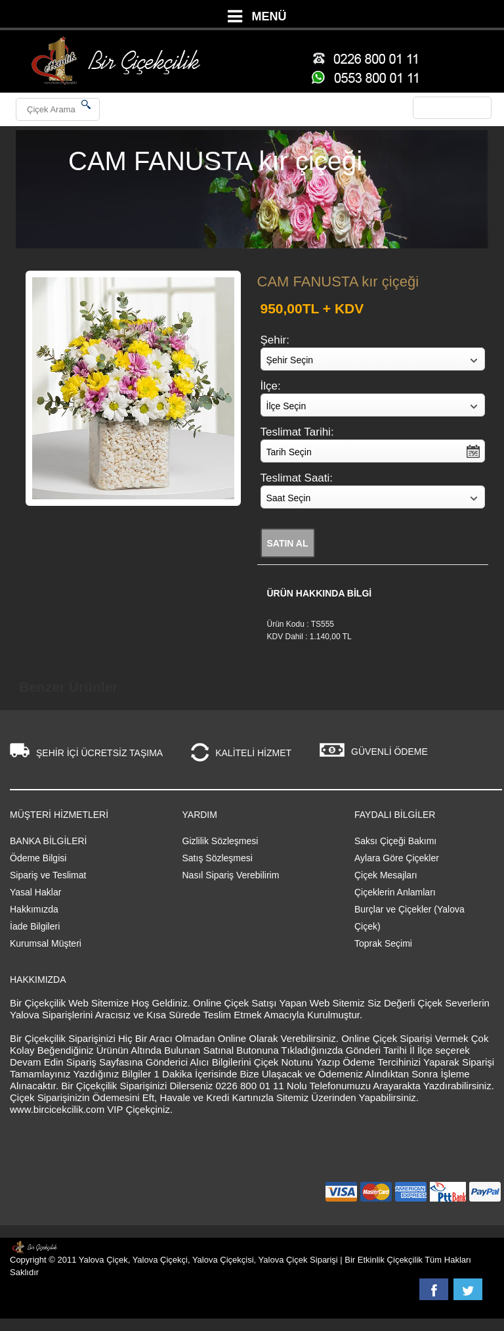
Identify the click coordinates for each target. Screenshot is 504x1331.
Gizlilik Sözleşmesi (220, 841)
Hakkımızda (34, 909)
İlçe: (271, 386)
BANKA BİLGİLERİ (48, 841)
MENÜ (269, 16)
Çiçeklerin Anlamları (395, 892)
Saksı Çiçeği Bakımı (395, 841)
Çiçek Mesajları (385, 875)
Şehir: (275, 340)
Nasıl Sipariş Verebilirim (231, 875)
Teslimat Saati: (297, 478)
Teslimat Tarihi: (297, 432)
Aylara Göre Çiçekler (396, 858)
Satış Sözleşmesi (217, 858)
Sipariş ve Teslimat (48, 875)
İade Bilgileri (35, 926)
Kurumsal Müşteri (45, 943)
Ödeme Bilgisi (38, 858)
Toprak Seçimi (383, 943)
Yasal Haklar (35, 892)
